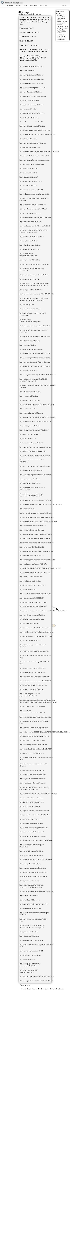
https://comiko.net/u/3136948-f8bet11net (32, 753)
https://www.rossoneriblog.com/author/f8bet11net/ (35, 572)
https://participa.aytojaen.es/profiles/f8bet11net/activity (36, 976)
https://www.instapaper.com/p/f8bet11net (32, 126)
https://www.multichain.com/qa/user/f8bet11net (34, 156)
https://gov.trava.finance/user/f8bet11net (32, 530)
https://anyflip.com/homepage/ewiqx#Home (33, 836)
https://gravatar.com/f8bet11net (29, 117)
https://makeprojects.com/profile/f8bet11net (33, 868)
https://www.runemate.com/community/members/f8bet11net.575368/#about (43, 611)
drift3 (59, 19)
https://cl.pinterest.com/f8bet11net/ (30, 955)
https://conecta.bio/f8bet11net (29, 396)
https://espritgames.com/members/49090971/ (33, 564)
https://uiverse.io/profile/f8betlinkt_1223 (32, 547)
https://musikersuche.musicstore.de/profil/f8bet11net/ (36, 840)
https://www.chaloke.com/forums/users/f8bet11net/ (35, 447)
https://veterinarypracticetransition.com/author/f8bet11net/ (37, 560)
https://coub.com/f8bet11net (28, 173)
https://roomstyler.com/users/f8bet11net (32, 164)
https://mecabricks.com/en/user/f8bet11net (33, 526)
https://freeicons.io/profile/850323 (30, 434)
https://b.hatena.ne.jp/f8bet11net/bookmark (33, 783)
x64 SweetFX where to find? (61, 16)
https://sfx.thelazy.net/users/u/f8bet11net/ (32, 740)
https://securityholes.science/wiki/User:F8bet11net (35, 538)
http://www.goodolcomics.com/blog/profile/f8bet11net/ (36, 513)
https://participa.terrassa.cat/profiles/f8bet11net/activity (36, 632)
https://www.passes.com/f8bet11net (30, 908)
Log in (64, 5)
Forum (26, 5)
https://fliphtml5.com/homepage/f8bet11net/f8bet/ (35, 336)
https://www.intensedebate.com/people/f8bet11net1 (35, 217)
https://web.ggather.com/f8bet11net (30, 864)
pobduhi (60, 24)
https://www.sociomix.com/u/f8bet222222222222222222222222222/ (41, 504)
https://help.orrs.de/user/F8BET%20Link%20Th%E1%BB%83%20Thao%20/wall (45, 732)
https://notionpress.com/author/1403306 (32, 122)
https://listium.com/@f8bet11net (29, 936)
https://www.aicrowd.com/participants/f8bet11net (35, 326)
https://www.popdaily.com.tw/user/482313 (33, 672)
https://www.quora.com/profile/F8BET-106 (33, 88)
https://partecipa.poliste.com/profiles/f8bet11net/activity (37, 891)
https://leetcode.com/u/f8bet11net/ (30, 213)
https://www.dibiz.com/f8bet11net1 (30, 483)
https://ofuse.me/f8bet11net (28, 589)
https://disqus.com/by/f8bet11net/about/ (32, 236)
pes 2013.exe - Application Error (62, 35)
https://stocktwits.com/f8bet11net (30, 392)
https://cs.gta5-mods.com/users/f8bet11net (32, 779)
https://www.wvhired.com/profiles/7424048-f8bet (35, 815)
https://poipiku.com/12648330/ (29, 895)
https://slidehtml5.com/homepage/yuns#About (34, 728)
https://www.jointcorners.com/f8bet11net (32, 615)
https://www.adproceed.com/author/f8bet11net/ (34, 904)
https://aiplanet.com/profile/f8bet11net (31, 689)
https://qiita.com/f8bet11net (28, 345)
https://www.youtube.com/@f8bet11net (32, 66)
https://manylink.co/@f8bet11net (30, 260)
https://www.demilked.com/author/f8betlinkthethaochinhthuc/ (38, 793)
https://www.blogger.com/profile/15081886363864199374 (37, 134)
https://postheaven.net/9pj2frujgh (30, 400)
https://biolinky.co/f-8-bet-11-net (29, 900)
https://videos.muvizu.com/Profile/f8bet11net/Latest (35, 130)
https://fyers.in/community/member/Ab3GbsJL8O (35, 810)
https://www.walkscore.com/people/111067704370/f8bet (37, 294)
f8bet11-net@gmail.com (31, 45)
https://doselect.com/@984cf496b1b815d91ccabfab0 (36, 475)
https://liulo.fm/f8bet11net (28, 959)
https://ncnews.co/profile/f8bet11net (31, 640)
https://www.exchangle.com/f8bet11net (32, 940)
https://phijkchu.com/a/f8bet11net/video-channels (35, 366)
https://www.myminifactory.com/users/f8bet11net (35, 160)
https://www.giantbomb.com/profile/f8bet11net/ (34, 736)
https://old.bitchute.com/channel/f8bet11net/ (33, 606)
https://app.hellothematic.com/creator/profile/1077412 (36, 636)
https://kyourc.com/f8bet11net (29, 932)
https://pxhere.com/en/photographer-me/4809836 (35, 194)
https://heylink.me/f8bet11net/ (29, 241)
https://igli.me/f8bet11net (27, 509)
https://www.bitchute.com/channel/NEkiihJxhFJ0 (35, 353)
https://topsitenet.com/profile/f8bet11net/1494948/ (35, 226)
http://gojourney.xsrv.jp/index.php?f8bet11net (33, 876)
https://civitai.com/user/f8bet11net (30, 806)
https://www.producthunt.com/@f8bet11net (33, 143)
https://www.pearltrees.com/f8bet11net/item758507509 (36, 981)
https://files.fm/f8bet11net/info (29, 177)
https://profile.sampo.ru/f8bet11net (30, 581)
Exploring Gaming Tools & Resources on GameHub (62, 28)
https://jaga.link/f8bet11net (28, 438)
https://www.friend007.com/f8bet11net (31, 798)
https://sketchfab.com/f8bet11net (30, 341)
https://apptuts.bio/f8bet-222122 (29, 881)
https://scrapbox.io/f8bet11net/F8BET (31, 290)
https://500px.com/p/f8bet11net (29, 100)
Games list (10, 5)
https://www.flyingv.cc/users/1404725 (31, 951)
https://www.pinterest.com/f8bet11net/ (31, 75)
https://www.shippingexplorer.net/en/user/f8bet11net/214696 (38, 521)
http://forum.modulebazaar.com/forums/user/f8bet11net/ (37, 543)
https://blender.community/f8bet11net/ (31, 470)
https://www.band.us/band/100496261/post (33, 96)
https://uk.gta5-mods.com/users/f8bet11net (33, 585)
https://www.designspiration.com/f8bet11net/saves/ (35, 358)
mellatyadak (61, 39)
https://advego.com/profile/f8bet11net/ (31, 443)
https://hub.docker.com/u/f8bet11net (31, 181)
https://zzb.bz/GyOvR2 (27, 304)
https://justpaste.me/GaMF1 (28, 409)
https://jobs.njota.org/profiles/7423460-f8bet (33, 685)
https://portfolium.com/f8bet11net (30, 249)
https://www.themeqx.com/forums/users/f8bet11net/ (35, 594)
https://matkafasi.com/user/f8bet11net (31, 413)
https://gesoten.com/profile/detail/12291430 (33, 602)
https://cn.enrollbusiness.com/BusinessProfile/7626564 (36, 517)
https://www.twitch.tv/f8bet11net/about (32, 83)
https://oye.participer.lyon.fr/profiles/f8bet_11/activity (36, 859)
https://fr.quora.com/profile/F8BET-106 (32, 770)
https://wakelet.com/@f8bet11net (30, 147)
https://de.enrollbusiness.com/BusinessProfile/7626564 (36, 749)
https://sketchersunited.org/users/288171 (32, 555)
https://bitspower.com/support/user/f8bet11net (34, 872)
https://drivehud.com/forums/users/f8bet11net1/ (34, 430)
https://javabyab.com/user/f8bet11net (31, 577)
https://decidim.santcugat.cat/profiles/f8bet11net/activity (37, 404)
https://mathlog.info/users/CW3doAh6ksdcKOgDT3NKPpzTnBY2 (40, 568)
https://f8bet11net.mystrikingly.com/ (31, 221)
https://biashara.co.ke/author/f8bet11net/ (32, 619)
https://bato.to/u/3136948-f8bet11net (31, 819)
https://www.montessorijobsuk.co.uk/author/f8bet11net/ (37, 534)
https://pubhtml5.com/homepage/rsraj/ (31, 349)
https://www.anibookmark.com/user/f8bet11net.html (36, 421)
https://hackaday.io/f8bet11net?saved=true (32, 706)
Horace (60, 32)
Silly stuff (18, 5)
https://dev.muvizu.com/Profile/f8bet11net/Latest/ (35, 628)
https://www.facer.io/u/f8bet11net (30, 309)
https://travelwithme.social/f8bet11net (31, 823)
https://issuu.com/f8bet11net (28, 109)
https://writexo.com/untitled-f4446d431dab (33, 451)
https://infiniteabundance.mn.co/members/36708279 (35, 681)
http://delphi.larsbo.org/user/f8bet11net (31, 855)
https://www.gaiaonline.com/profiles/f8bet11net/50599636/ (38, 375)
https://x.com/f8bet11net (27, 71)
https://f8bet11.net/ (31, 37)
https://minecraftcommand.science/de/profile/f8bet (35, 455)
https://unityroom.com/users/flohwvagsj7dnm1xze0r (36, 500)
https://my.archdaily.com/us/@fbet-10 (31, 190)
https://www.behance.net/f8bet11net (31, 92)
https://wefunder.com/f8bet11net (29, 479)
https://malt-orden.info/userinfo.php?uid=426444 (35, 677)
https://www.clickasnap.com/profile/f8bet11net (34, 827)
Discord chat (43, 5)
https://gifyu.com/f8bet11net (28, 185)
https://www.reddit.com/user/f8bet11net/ (32, 79)
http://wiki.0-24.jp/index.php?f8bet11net (32, 802)
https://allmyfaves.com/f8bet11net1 (30, 245)
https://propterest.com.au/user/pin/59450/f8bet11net (35, 717)
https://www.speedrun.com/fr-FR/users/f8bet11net (35, 362)
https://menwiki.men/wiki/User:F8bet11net (33, 774)
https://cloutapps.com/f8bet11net (30, 426)
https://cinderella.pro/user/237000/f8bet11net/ (34, 745)
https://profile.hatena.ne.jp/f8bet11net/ (31, 105)
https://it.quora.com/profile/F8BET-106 (32, 598)
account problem (62, 22)
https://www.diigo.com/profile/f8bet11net (32, 113)
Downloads (33, 5)
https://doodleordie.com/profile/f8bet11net (33, 204)
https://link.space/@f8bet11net (29, 168)
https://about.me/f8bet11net (28, 139)
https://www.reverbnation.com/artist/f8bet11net (34, 275)
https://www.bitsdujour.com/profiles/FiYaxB (33, 209)
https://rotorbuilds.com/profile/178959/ (31, 851)
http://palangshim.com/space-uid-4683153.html (34, 651)
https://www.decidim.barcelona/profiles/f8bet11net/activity (38, 417)
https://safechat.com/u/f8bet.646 (29, 623)
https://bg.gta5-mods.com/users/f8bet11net (33, 668)
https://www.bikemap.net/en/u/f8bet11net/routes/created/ (37, 551)
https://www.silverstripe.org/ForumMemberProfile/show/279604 (39, 151)
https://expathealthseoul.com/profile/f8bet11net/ (34, 264)
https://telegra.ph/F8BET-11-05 (29, 279)
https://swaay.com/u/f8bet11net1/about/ (32, 832)
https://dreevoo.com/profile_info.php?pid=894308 (35, 466)
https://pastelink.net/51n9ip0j (28, 370)
